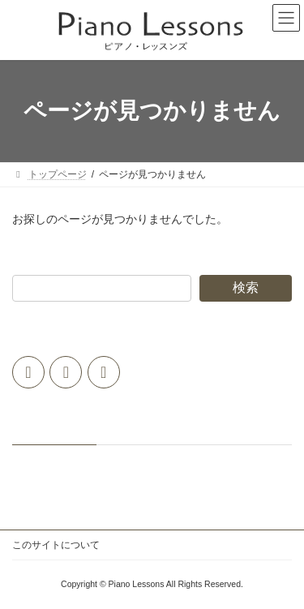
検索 (246, 287)
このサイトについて (56, 545)
